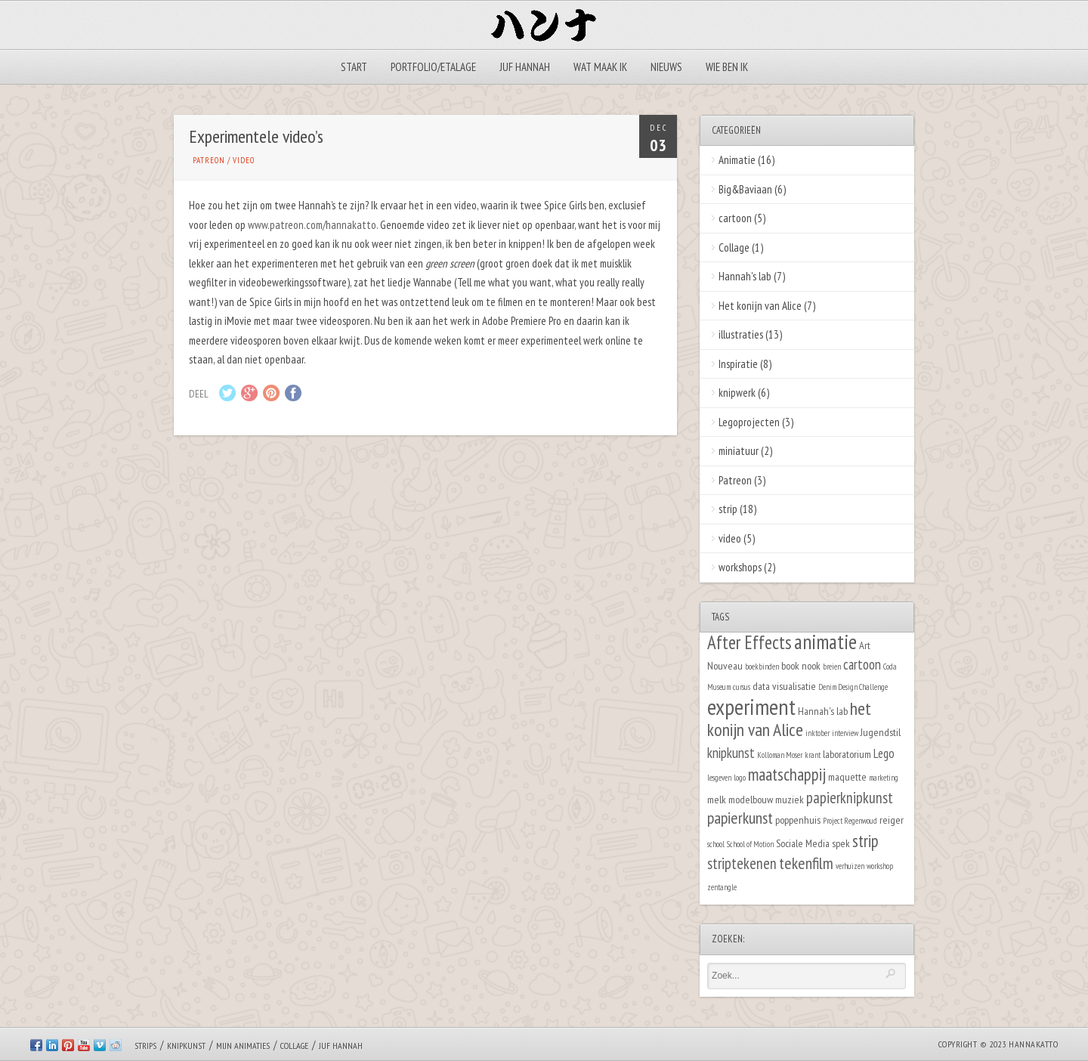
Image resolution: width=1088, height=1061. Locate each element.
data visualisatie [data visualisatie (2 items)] (784, 686)
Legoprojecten (749, 422)
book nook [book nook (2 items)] (801, 665)
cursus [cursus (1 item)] (741, 687)
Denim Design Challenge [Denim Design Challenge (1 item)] (853, 687)
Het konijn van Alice (760, 306)
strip (728, 509)
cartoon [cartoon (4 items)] (862, 664)
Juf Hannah (524, 67)
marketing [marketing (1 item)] (883, 777)
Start (354, 67)
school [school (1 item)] (716, 844)
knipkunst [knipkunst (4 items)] (731, 753)
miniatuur (739, 451)
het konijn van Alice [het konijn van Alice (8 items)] (789, 719)
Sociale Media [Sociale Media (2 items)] (803, 843)
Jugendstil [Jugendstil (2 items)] (881, 732)
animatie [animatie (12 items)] (825, 641)
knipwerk (737, 392)
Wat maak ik (600, 67)
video (244, 160)
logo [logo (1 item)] (740, 777)
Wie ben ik (727, 67)
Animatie (737, 160)
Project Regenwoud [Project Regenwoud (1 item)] (850, 820)
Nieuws (666, 67)
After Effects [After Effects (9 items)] (749, 642)
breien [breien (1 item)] (832, 666)
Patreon (209, 160)
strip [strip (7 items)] (865, 841)
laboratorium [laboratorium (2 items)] (847, 754)
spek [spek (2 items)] (841, 843)
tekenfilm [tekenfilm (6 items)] (806, 863)
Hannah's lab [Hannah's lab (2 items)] (823, 711)
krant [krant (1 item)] (813, 755)
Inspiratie (738, 364)
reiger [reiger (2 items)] (891, 819)
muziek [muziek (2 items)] (789, 799)
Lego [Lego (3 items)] (884, 753)
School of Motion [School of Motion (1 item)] (750, 844)
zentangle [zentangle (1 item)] (722, 887)
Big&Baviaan (745, 189)
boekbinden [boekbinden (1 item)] (762, 666)
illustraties (741, 334)
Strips (145, 1045)
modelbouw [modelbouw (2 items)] (750, 799)
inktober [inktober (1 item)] (817, 733)
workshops (740, 567)
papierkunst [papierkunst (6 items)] (740, 817)
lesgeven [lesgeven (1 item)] (719, 777)
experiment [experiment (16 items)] (751, 706)
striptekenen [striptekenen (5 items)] (742, 863)
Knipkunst (186, 1045)
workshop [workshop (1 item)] (880, 866)
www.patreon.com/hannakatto (312, 225)
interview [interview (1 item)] (845, 733)
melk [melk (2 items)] (716, 799)
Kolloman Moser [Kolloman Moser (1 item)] (779, 755)
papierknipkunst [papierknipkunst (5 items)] (849, 797)
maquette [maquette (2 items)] (847, 776)
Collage (734, 247)
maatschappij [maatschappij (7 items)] (787, 774)
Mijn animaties (243, 1045)
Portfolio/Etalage (433, 67)
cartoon (735, 218)
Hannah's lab (745, 276)
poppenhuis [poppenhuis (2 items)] (798, 819)
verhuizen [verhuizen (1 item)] (850, 866)
